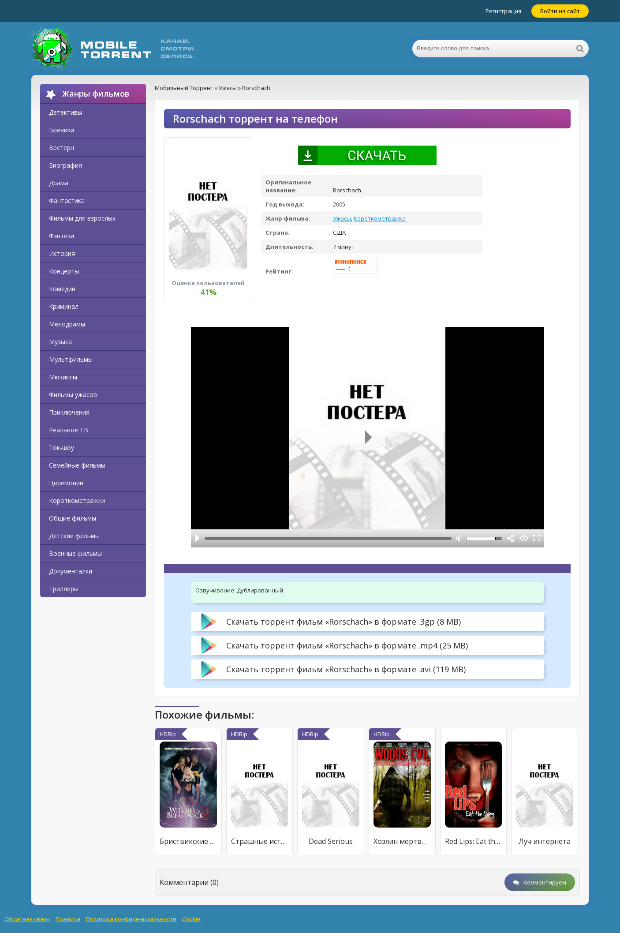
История (62, 253)
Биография (65, 165)
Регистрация (503, 11)
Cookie (191, 919)
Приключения (69, 412)
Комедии (62, 289)
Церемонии (66, 483)
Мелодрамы (67, 324)
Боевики (61, 130)
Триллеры (63, 589)
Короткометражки (77, 500)
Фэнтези (61, 236)
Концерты (64, 271)
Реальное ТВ (68, 430)
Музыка (60, 341)
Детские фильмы (74, 536)
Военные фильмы (75, 553)
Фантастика (67, 200)
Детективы (65, 112)
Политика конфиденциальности (131, 919)
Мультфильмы (71, 359)
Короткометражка (380, 218)
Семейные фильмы (77, 465)
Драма (58, 183)
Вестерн (61, 147)
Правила (68, 919)
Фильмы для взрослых (82, 218)
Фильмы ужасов (73, 394)
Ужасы (342, 218)
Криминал (63, 306)
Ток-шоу (61, 447)
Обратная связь (27, 919)
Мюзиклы (63, 377)
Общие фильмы (72, 518)
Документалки (70, 571)
